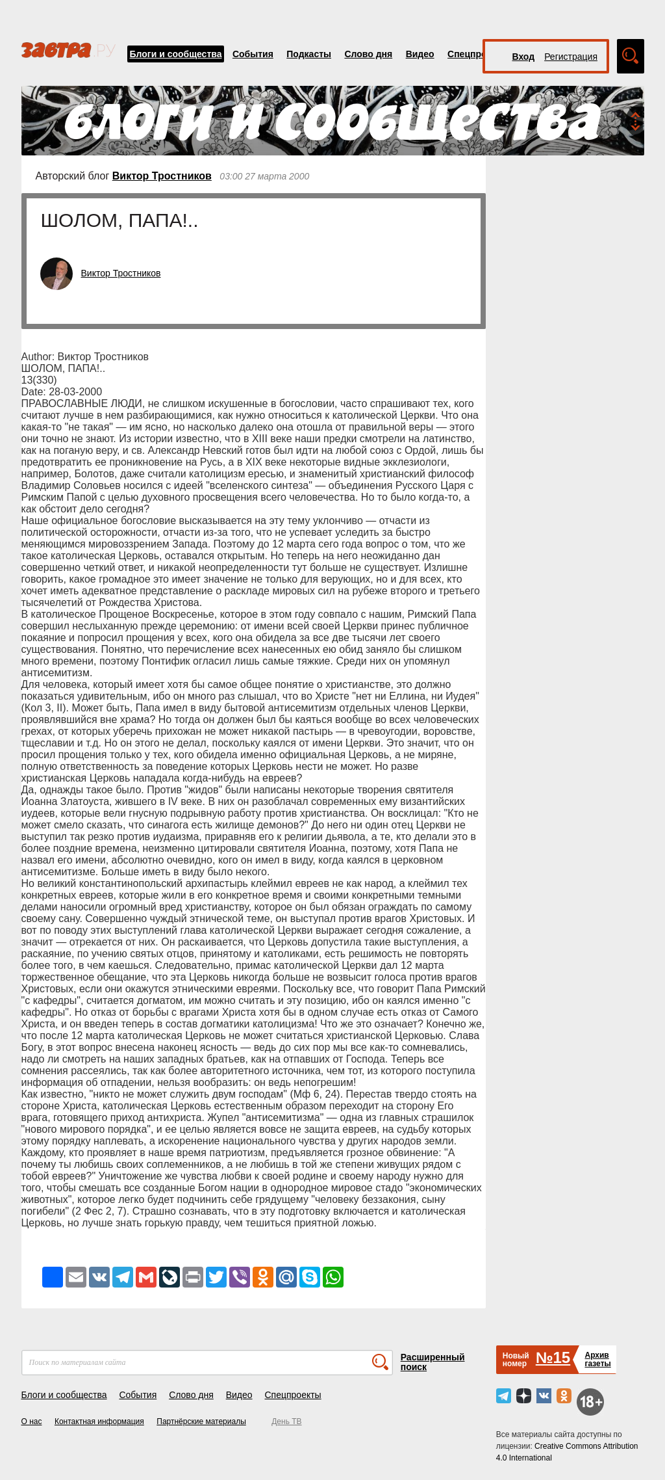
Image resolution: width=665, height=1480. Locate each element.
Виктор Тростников (162, 175)
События (252, 54)
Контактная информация (99, 1421)
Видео (420, 54)
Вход (523, 56)
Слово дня (368, 54)
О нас (31, 1421)
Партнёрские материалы (201, 1421)
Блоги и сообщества (176, 54)
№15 (553, 1357)
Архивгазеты (597, 1359)
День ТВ (286, 1421)
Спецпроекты (477, 54)
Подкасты (308, 54)
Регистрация (570, 56)
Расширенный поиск (433, 1362)
